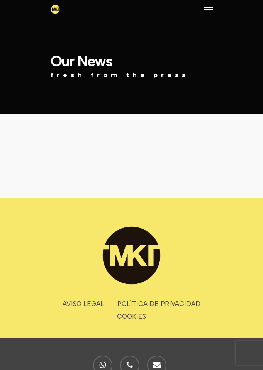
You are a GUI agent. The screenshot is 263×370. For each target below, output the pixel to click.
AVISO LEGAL (83, 303)
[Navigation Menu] (208, 9)
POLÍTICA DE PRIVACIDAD (158, 303)
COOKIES (131, 316)
